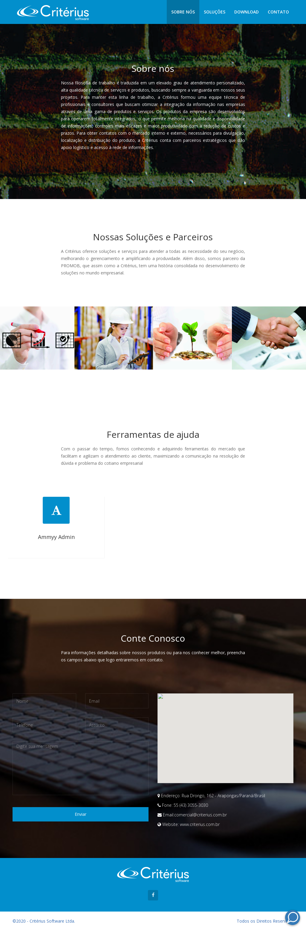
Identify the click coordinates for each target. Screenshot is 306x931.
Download (246, 12)
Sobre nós (183, 12)
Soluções (214, 12)
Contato (278, 12)
